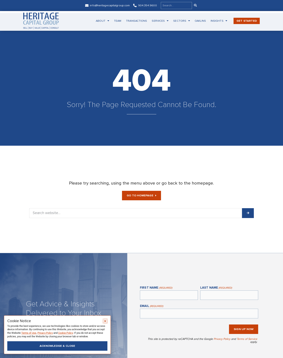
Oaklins (200, 20)
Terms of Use (28, 332)
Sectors (181, 21)
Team (117, 20)
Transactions (136, 20)
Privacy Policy (222, 339)
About (102, 21)
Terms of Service (247, 339)
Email (151, 306)
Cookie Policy (65, 332)
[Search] (195, 5)
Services (160, 21)
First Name (156, 288)
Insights (219, 21)
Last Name (216, 288)
